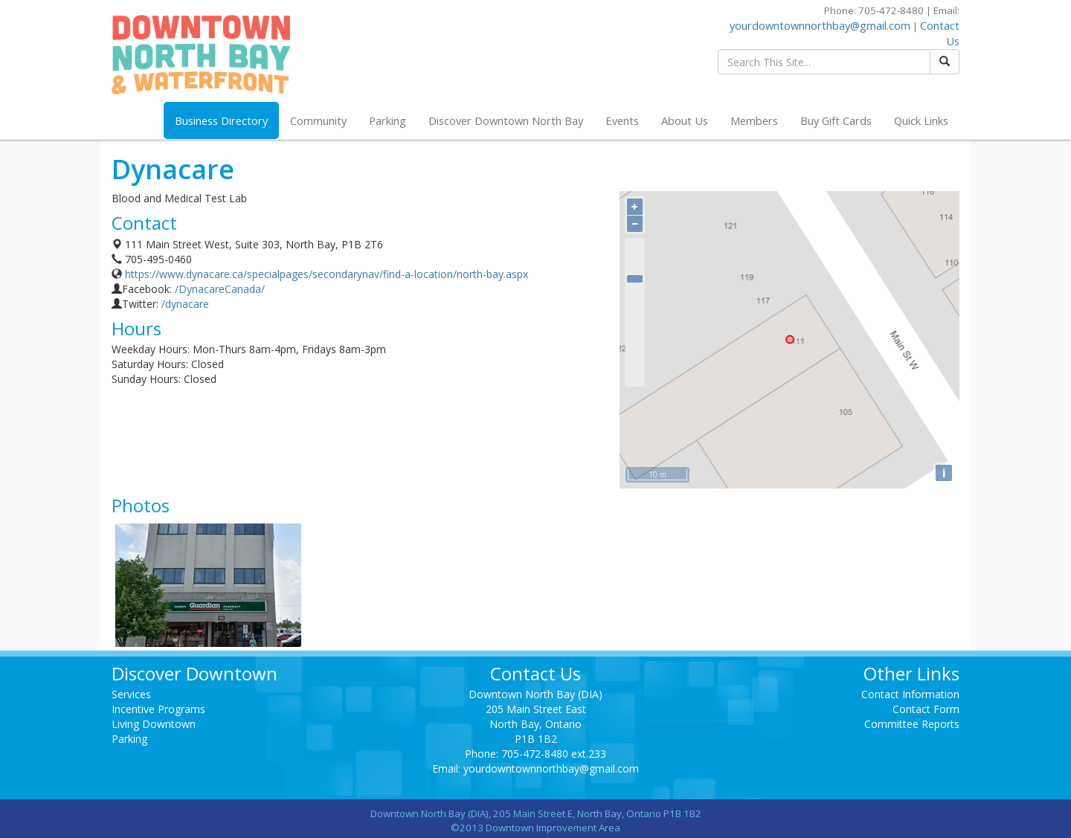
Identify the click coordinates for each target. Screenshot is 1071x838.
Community (318, 120)
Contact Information (910, 694)
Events (622, 120)
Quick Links (921, 120)
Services (131, 694)
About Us (684, 120)
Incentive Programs (158, 709)
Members (754, 120)
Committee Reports (911, 724)
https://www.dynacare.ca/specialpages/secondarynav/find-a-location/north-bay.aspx (326, 274)
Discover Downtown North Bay (505, 120)
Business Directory (221, 120)
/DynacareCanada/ (220, 289)
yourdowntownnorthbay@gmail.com (820, 25)
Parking (387, 120)
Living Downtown (154, 724)
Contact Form (925, 709)
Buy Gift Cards (836, 120)
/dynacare (185, 304)
